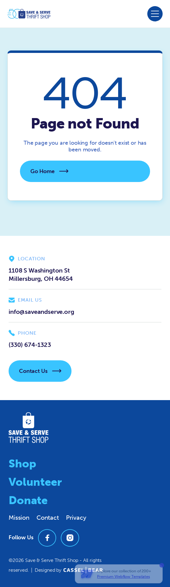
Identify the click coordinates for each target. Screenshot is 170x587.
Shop (22, 463)
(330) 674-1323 (30, 344)
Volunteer (35, 481)
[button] (155, 13)
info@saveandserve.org (41, 311)
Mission (19, 518)
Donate (28, 500)
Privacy (76, 518)
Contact (48, 518)
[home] (28, 14)
